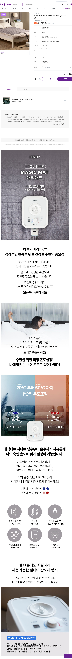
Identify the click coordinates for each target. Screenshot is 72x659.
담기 (50, 79)
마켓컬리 (9, 4)
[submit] (48, 4)
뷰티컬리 (15, 4)
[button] (34, 100)
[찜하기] (27, 53)
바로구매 (65, 79)
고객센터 (70, 1)
